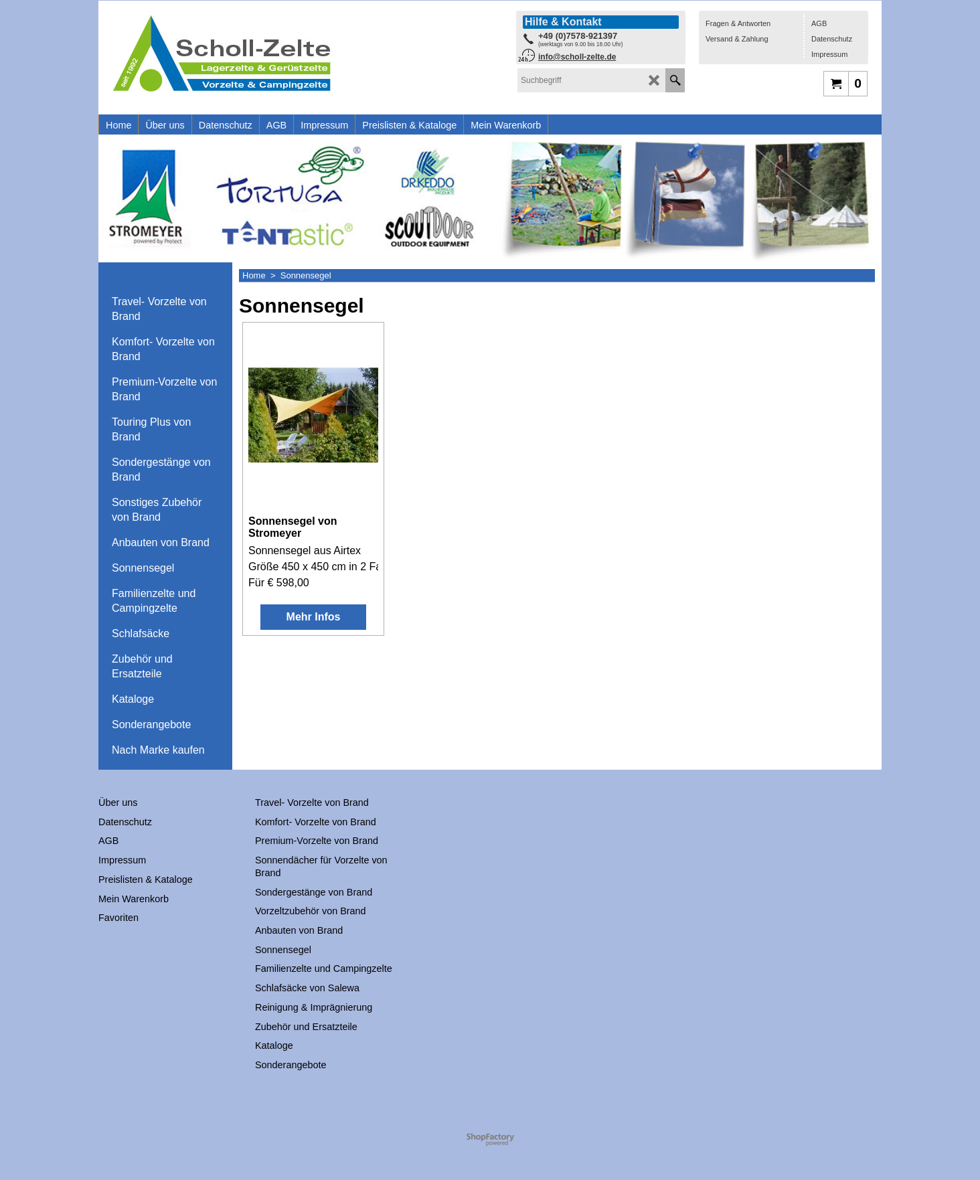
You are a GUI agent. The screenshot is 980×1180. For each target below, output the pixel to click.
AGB (819, 23)
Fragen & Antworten (738, 23)
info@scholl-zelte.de (577, 57)
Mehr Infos (314, 616)
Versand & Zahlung (737, 39)
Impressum (829, 54)
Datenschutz (831, 39)
